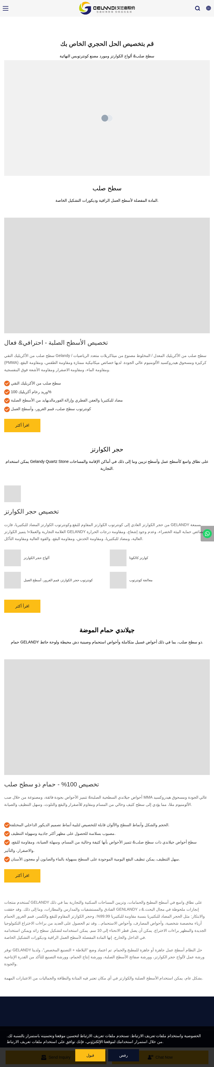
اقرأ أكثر (22, 425)
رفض (123, 1055)
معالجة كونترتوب (140, 580)
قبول (90, 1055)
